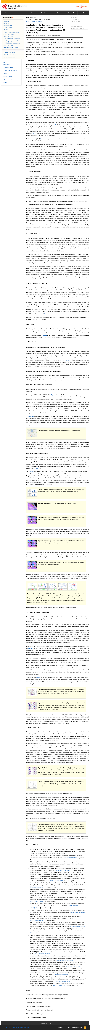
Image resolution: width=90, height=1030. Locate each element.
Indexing (6, 21)
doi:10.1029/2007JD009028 (42, 954)
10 (34, 133)
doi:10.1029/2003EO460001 (70, 857)
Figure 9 (28, 630)
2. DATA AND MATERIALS (36, 283)
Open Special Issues (9, 52)
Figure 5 (31, 416)
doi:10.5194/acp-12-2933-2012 (54, 881)
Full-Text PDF (75, 19)
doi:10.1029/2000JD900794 (37, 887)
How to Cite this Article (77, 28)
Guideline (6, 30)
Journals (20, 13)
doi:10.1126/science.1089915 (64, 870)
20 (44, 314)
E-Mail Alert (7, 1027)
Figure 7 (38, 468)
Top (4, 62)
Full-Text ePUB (75, 24)
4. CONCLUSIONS (33, 728)
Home (7, 13)
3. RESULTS (31, 342)
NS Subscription (8, 36)
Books (33, 13)
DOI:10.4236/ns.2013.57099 (34, 21)
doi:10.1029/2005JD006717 (37, 933)
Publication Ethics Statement (11, 43)
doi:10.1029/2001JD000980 (62, 981)
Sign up (60, 1027)
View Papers (7, 23)
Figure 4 (28, 402)
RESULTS (6, 73)
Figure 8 (28, 624)
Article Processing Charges (11, 32)
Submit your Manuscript (74, 1027)
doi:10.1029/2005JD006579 (77, 926)
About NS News (8, 45)
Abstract (74, 17)
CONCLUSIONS (7, 76)
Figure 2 (68, 360)
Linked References (76, 26)
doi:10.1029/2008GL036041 (37, 920)
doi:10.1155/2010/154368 (73, 966)
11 (47, 133)
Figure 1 (44, 335)
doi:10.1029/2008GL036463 (65, 960)
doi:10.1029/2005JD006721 (60, 975)
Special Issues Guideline (10, 57)
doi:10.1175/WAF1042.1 (59, 985)
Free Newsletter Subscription (11, 38)
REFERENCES (32, 845)
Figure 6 (28, 442)
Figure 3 (53, 395)
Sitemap (47, 1023)
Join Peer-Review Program (21, 1027)
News (58, 13)
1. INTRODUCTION (33, 82)
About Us (71, 13)
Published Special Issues (10, 55)
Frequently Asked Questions (11, 47)
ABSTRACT (31, 60)
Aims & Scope (7, 25)
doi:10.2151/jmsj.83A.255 (78, 912)
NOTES (29, 990)
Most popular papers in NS (11, 41)
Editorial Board (7, 27)
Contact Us (52, 1023)
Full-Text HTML (75, 22)
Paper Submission (8, 34)
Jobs (83, 13)
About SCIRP (41, 1023)
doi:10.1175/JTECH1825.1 (37, 901)
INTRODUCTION (8, 67)
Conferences (45, 13)
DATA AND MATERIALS (10, 70)
